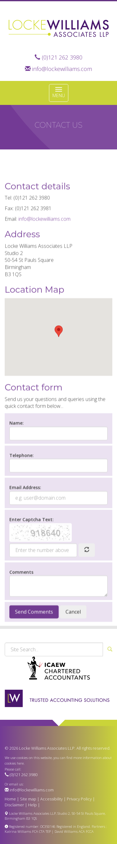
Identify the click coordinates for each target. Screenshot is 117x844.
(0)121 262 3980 (62, 57)
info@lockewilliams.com (62, 69)
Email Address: (25, 504)
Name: (16, 440)
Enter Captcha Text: (31, 536)
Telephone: (21, 472)
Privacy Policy (79, 799)
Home (10, 799)
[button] (59, 347)
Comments (21, 589)
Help (32, 805)
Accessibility (51, 799)
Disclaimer (14, 805)
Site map (28, 799)
